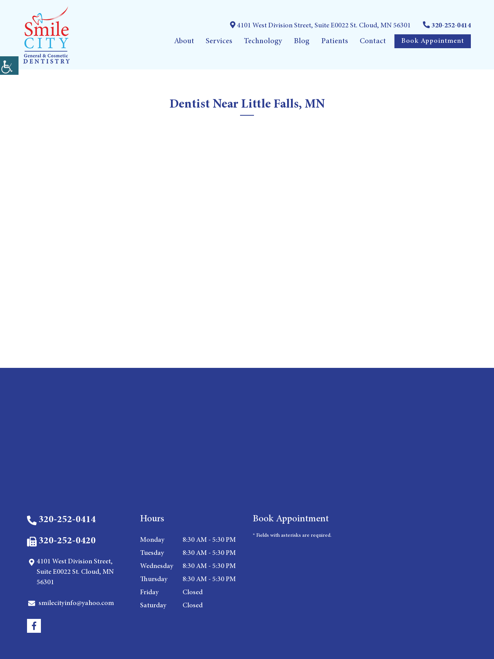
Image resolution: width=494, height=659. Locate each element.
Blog (302, 41)
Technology (263, 41)
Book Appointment (432, 41)
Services (219, 41)
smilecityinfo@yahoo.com (71, 603)
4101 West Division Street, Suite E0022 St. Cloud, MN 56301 (320, 25)
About (184, 41)
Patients (334, 41)
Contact (373, 41)
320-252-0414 (447, 25)
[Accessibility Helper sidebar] (9, 65)
